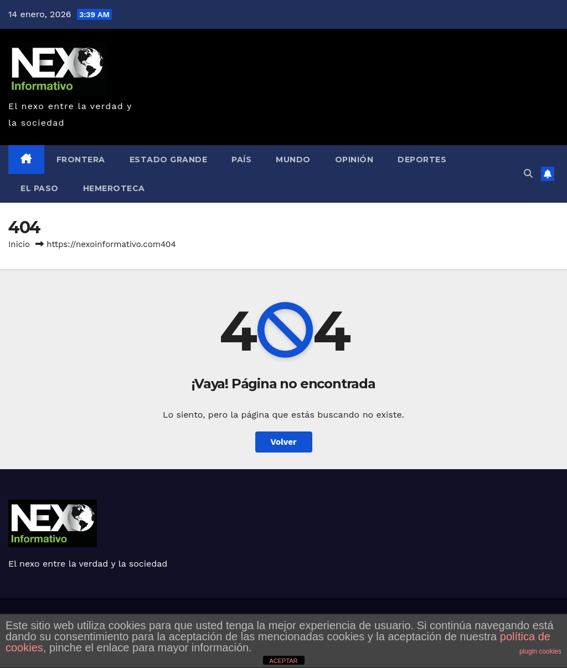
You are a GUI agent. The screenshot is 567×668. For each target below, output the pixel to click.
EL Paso (39, 188)
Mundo (293, 160)
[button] (528, 173)
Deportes (422, 160)
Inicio (19, 244)
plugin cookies (540, 651)
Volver (284, 442)
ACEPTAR (283, 660)
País (241, 160)
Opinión (354, 160)
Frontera (80, 160)
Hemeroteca (114, 188)
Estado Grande (169, 160)
